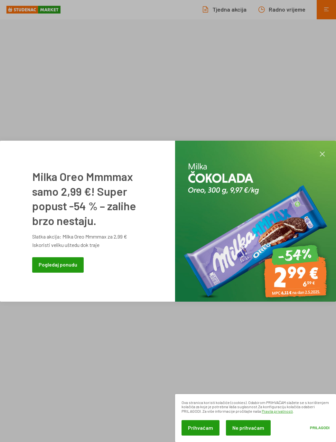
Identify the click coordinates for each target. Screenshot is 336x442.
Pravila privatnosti (277, 411)
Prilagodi (320, 428)
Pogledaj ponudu (58, 264)
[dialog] (255, 418)
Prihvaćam (200, 428)
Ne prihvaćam (248, 428)
